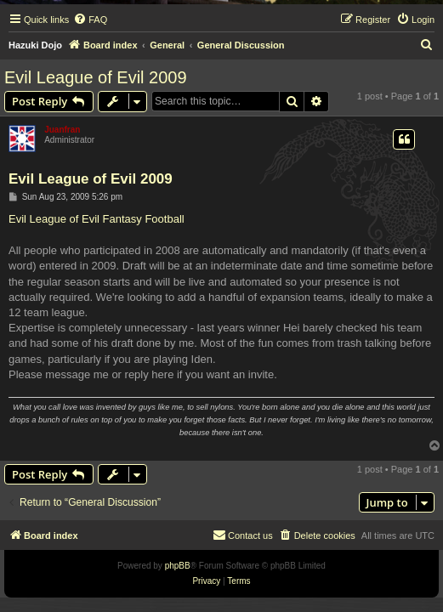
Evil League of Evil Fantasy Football (97, 218)
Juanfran (62, 129)
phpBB (177, 565)
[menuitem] (90, 19)
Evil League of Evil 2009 (95, 77)
